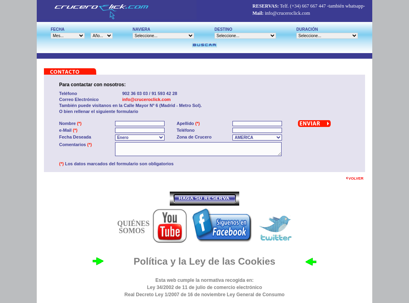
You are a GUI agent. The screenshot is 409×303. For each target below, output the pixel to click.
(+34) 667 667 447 (308, 6)
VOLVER (354, 178)
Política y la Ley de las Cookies (205, 261)
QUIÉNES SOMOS (133, 227)
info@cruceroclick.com (287, 13)
